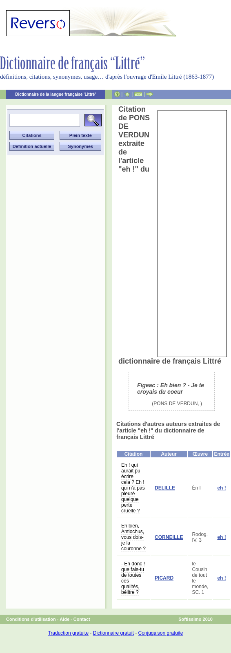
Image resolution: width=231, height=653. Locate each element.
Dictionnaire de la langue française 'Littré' (55, 94)
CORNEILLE (169, 537)
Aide (64, 619)
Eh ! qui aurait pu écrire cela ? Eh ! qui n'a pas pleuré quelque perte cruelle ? (133, 488)
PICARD (164, 578)
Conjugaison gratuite (160, 633)
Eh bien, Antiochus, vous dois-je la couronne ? (133, 537)
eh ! (221, 488)
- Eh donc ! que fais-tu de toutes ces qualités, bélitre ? (133, 578)
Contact (81, 619)
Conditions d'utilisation (31, 619)
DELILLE (165, 488)
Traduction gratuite (68, 633)
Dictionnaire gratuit (113, 633)
